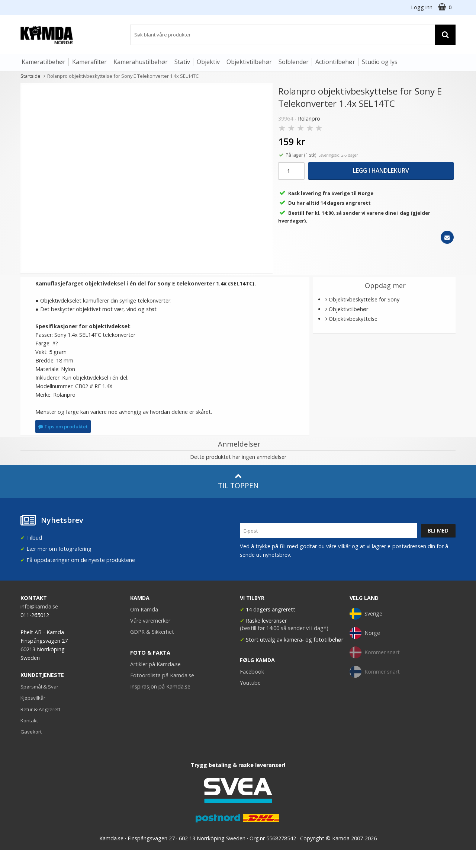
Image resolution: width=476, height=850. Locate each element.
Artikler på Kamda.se (155, 664)
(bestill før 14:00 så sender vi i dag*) (284, 628)
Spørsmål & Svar (39, 686)
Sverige (366, 614)
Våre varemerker (150, 620)
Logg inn (421, 7)
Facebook (252, 671)
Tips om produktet (63, 426)
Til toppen (238, 481)
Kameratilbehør (43, 62)
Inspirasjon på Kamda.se (160, 686)
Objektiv (208, 62)
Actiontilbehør (335, 62)
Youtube (250, 682)
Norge (365, 633)
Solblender (294, 62)
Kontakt (29, 720)
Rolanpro (309, 118)
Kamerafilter (89, 62)
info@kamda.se (39, 606)
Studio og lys (380, 62)
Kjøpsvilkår (32, 697)
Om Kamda (144, 609)
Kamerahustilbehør (140, 62)
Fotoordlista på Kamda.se (162, 675)
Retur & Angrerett (40, 709)
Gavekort (31, 731)
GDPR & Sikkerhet (152, 631)
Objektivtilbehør (249, 62)
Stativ (182, 62)
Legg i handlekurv (381, 170)
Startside (30, 76)
